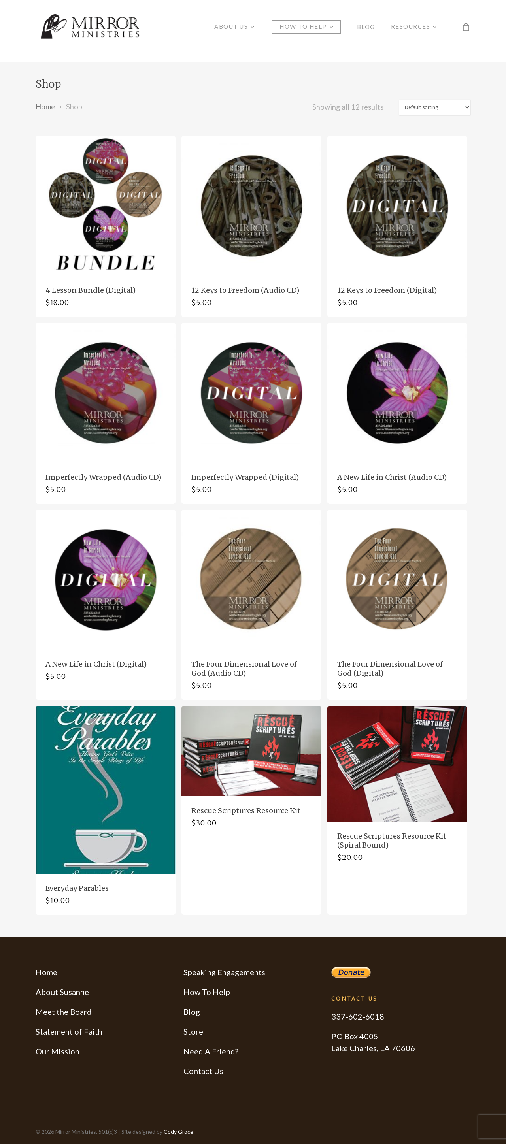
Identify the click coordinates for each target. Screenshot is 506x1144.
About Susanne (62, 992)
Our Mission (57, 1051)
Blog (366, 30)
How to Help (306, 30)
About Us (234, 30)
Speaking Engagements (224, 972)
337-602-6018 (357, 1016)
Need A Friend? (210, 1051)
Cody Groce (178, 1131)
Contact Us (203, 1071)
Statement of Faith (69, 1031)
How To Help (206, 992)
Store (193, 1031)
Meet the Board (64, 1011)
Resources (414, 30)
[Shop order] (434, 107)
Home (45, 106)
